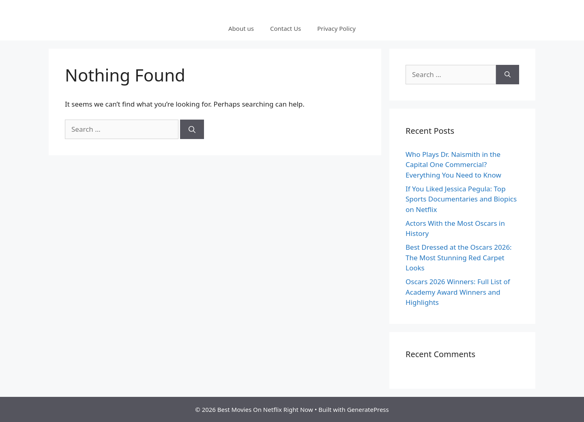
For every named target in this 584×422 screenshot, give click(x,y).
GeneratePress (368, 409)
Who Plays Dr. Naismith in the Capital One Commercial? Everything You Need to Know (453, 165)
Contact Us (285, 28)
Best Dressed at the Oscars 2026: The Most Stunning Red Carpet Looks (459, 257)
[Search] (192, 129)
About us (241, 28)
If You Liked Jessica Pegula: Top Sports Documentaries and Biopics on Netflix (461, 199)
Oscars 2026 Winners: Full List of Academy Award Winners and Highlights (458, 292)
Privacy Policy (336, 28)
